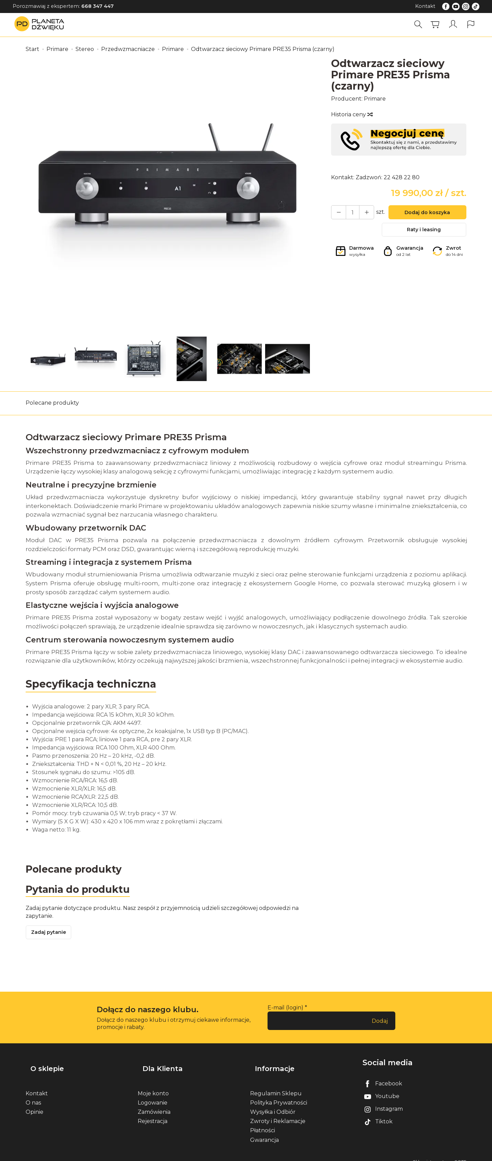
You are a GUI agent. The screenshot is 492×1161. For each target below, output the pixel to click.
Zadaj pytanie (51, 935)
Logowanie (152, 1095)
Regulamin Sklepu (276, 1085)
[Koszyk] (437, 24)
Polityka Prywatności (278, 1095)
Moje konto (153, 1085)
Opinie (34, 1104)
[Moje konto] (454, 24)
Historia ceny (351, 114)
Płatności (262, 1123)
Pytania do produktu (81, 890)
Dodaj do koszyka (424, 213)
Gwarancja (264, 1132)
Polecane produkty (52, 403)
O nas (33, 1095)
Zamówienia (154, 1104)
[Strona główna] (41, 24)
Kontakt (425, 6)
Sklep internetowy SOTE (439, 1154)
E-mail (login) (285, 1011)
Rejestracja (152, 1113)
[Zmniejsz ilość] (361, 213)
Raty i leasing (424, 233)
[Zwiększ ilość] (337, 213)
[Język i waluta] (470, 24)
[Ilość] (349, 213)
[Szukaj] (420, 24)
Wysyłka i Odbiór (273, 1104)
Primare (375, 98)
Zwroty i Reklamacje (277, 1113)
